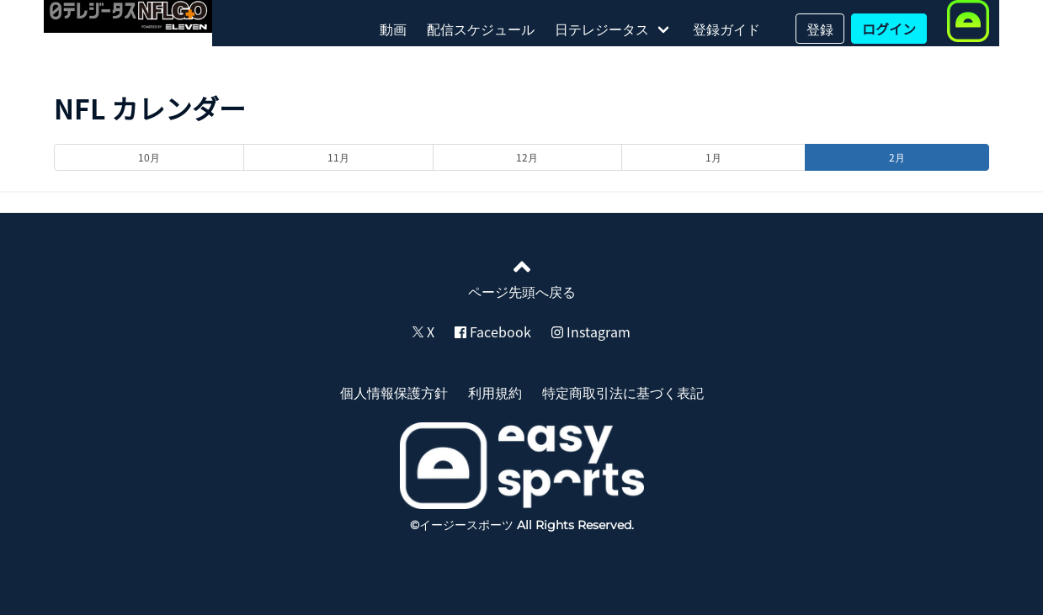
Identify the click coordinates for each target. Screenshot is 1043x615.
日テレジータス (602, 29)
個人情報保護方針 (394, 392)
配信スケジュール (481, 29)
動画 (393, 29)
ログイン (889, 29)
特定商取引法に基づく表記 (623, 392)
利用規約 (495, 392)
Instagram (591, 331)
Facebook (493, 331)
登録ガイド (726, 29)
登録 (819, 29)
